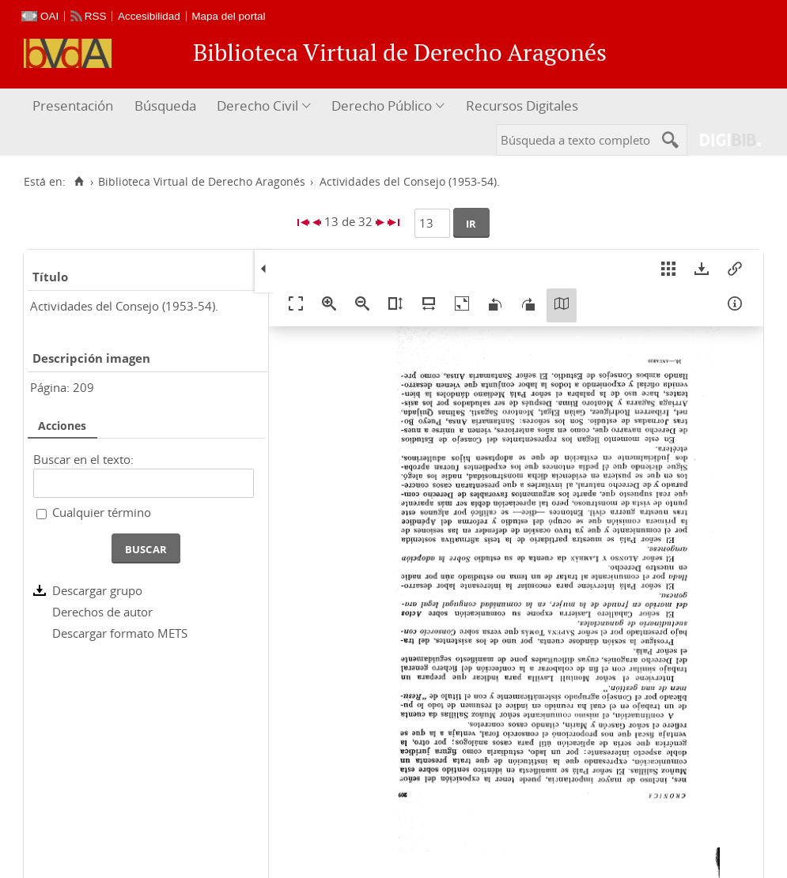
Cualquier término (101, 512)
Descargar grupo (97, 590)
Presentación (72, 105)
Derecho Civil (257, 105)
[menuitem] (74, 106)
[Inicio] (78, 181)
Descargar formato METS (119, 633)
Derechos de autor (102, 612)
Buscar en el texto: (83, 459)
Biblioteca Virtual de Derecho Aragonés (201, 182)
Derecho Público (381, 105)
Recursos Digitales (522, 105)
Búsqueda (165, 105)
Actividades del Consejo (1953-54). (124, 306)
